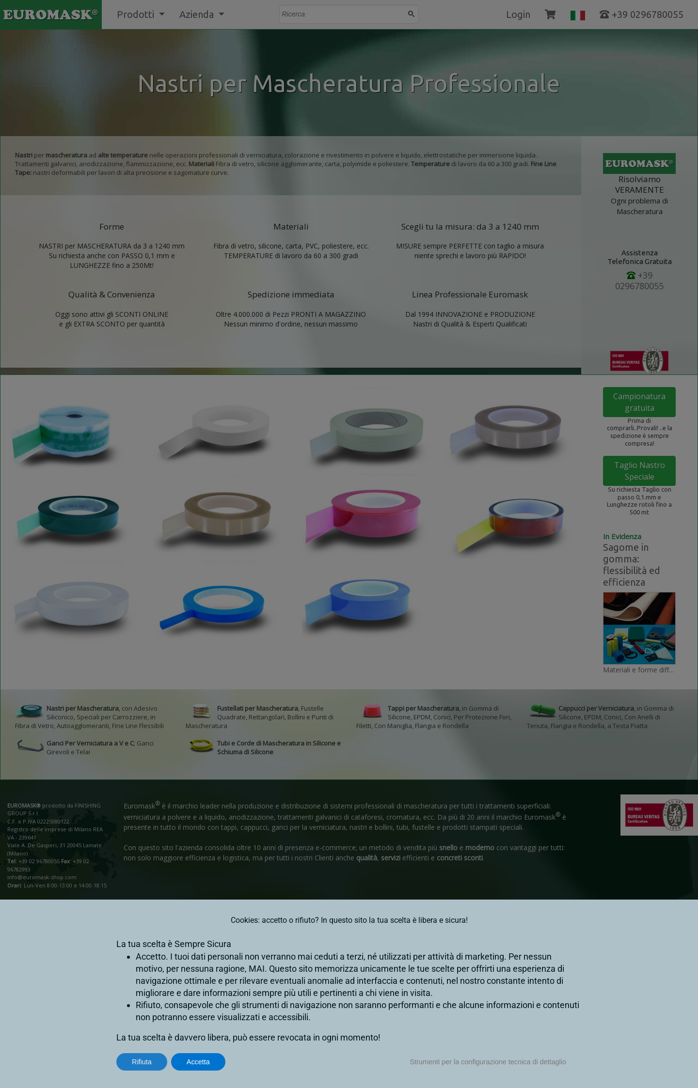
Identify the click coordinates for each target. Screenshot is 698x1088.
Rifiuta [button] (142, 1062)
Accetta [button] (198, 1062)
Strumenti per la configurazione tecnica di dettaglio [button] (488, 1062)
